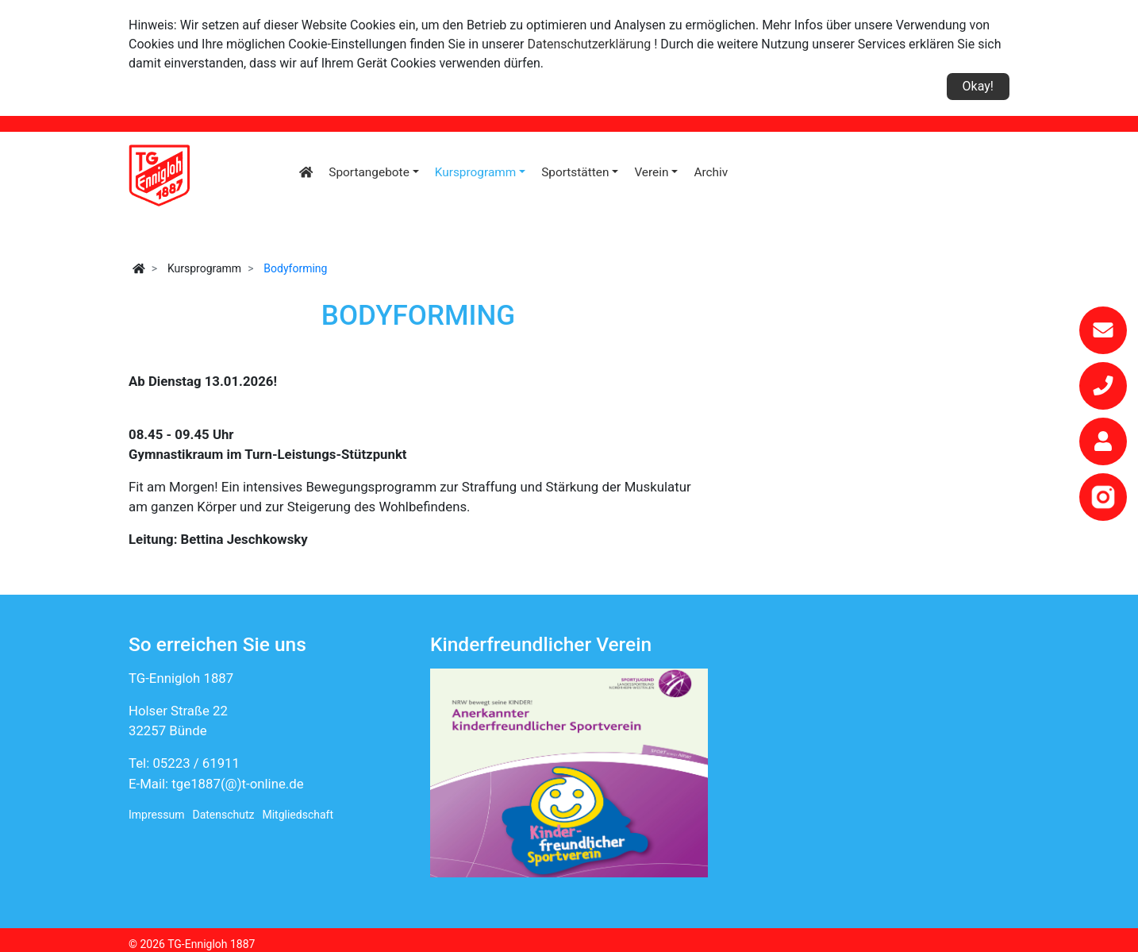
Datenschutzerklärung (590, 44)
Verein (651, 172)
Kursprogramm (476, 172)
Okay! (978, 86)
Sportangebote (369, 172)
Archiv (711, 172)
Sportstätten (575, 172)
